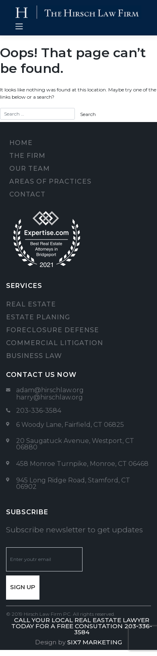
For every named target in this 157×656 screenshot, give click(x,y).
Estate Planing (38, 317)
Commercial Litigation (54, 343)
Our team (29, 168)
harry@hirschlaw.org (49, 397)
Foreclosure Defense (52, 330)
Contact (27, 194)
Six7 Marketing (94, 642)
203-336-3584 (38, 410)
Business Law (34, 356)
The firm (27, 155)
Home (21, 143)
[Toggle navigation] (19, 26)
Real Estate (31, 304)
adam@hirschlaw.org (50, 390)
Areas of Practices (50, 181)
